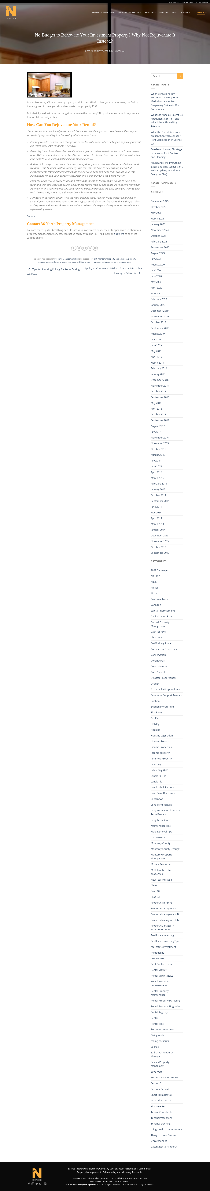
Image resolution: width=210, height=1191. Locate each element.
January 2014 (158, 529)
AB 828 (154, 587)
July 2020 (156, 270)
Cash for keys (158, 631)
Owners (163, 12)
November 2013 (160, 541)
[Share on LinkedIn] (95, 248)
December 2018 (160, 380)
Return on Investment (163, 1029)
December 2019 (160, 310)
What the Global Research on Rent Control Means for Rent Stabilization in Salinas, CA (166, 137)
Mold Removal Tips (161, 831)
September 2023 (160, 247)
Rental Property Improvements (160, 983)
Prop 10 (155, 891)
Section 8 (156, 1083)
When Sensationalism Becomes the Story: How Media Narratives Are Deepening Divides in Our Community (165, 101)
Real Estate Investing (162, 935)
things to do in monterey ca (166, 1129)
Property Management (163, 908)
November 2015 (160, 443)
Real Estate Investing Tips (165, 941)
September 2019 (160, 328)
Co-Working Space (161, 643)
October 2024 (158, 235)
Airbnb (154, 593)
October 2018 (158, 391)
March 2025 (157, 218)
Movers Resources (161, 864)
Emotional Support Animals (166, 695)
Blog (174, 12)
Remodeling (157, 952)
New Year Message (161, 879)
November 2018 (160, 385)
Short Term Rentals (162, 1094)
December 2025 (160, 201)
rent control (157, 958)
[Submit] (180, 76)
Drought (155, 683)
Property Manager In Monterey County (162, 927)
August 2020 (158, 264)
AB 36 (154, 581)
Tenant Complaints (161, 1112)
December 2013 (160, 535)
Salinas (155, 1046)
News (154, 885)
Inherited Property (161, 758)
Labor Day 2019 (159, 770)
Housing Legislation (162, 735)
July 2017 (156, 431)
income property (160, 752)
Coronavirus (158, 660)
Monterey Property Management (112, 258)
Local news (157, 799)
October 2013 (158, 547)
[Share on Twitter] (79, 248)
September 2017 (160, 420)
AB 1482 (155, 576)
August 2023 (158, 253)
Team (122, 51)
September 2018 (160, 397)
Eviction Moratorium (162, 706)
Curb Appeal (158, 672)
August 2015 (158, 454)
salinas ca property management (116, 262)
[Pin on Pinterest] (89, 248)
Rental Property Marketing (165, 1000)
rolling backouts (160, 1041)
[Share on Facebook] (73, 248)
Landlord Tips (158, 776)
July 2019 (156, 339)
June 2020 (156, 276)
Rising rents (157, 1035)
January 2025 (158, 224)
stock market (158, 1106)
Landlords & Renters (162, 787)
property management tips (72, 262)
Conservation (158, 654)
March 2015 (157, 478)
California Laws (159, 599)
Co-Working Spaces (129, 12)
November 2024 (160, 230)
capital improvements (163, 610)
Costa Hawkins (159, 666)
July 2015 (156, 460)
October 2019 (158, 322)
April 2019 (156, 357)
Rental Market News (162, 975)
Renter (154, 1018)
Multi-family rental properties (161, 872)
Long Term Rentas (161, 820)
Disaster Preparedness (164, 677)
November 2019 (160, 316)
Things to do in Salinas (163, 1135)
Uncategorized (159, 1140)
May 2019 (156, 351)
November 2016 (160, 437)
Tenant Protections (161, 1117)
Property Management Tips (66, 258)
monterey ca (158, 837)
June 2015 (156, 466)
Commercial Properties (164, 649)
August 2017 (158, 426)
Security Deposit (160, 1089)
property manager (93, 262)
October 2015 (158, 449)
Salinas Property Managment (160, 1064)
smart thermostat (161, 1100)
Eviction (155, 701)
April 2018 (156, 408)
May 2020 (156, 282)
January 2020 (158, 305)
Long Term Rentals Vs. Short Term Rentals (167, 812)
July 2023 (156, 258)
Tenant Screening (160, 1123)
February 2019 (159, 368)
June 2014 (156, 506)
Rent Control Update (162, 964)
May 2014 (156, 512)
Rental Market (158, 970)
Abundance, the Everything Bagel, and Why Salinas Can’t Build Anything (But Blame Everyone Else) (167, 168)
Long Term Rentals (161, 804)
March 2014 (157, 524)
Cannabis (156, 604)
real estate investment (163, 947)
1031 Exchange (159, 570)
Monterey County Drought (165, 849)
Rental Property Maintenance (160, 992)
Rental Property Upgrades (165, 1006)
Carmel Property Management (160, 624)
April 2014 (156, 518)
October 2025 (158, 207)
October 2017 (158, 414)
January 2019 (158, 374)
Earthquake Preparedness (165, 689)
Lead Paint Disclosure (163, 793)
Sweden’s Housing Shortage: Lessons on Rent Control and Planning (167, 153)
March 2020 (157, 293)
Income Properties (161, 747)
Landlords (156, 781)
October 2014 (158, 495)
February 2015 (159, 483)
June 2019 (156, 345)
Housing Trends (160, 741)
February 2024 (159, 241)
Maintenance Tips (161, 825)
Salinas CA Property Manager (162, 1054)
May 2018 (156, 403)
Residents (150, 12)
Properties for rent (161, 902)
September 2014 (160, 501)
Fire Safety (156, 712)
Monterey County (160, 843)
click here (119, 233)
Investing (156, 764)
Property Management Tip (165, 914)
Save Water (157, 1071)
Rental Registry (159, 1012)
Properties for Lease (103, 12)
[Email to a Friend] (84, 248)
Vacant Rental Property (164, 1146)
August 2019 (158, 333)
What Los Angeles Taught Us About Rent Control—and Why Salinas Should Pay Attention (167, 120)
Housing (155, 729)
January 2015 (158, 489)
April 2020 (156, 287)
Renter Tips (157, 1023)
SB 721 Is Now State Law (164, 1077)
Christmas (156, 637)
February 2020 (159, 299)
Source (31, 216)
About (185, 12)
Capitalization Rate (161, 616)
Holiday (155, 724)
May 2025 (156, 212)
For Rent (93, 258)
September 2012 (160, 552)
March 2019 (157, 362)
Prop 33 (155, 897)
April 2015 (156, 472)
